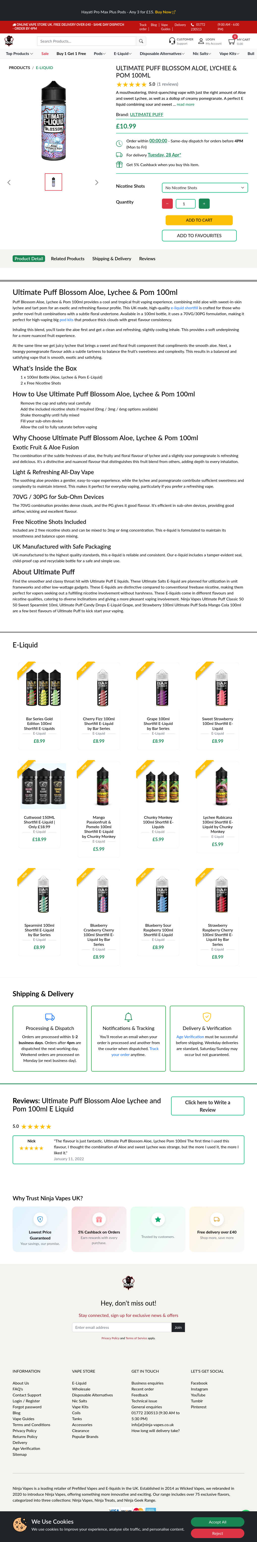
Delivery (180, 25)
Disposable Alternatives (92, 1394)
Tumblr (197, 1400)
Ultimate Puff (146, 114)
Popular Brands (85, 1436)
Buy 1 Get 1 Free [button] (71, 53)
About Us (21, 1383)
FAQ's (18, 1389)
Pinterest (198, 1406)
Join (178, 1327)
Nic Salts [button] (203, 53)
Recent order (142, 1389)
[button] (182, 84)
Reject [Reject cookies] (217, 1533)
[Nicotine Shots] (205, 188)
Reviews (147, 258)
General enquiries (146, 1406)
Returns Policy (25, 1436)
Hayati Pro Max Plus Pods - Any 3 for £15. (128, 11)
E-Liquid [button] (123, 53)
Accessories (82, 1424)
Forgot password (27, 1406)
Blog (154, 25)
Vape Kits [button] (229, 53)
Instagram (199, 1389)
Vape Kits (80, 1406)
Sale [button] (45, 53)
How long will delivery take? (155, 1430)
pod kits (67, 319)
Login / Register (26, 1400)
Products (19, 67)
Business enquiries (147, 1383)
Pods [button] (100, 53)
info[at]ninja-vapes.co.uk (152, 1424)
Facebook (199, 1383)
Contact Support (27, 1394)
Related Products (67, 258)
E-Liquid (44, 67)
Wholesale (81, 1389)
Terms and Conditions (31, 1424)
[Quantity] (186, 203)
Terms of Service (136, 1338)
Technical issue (144, 1400)
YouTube (198, 1394)
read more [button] (185, 104)
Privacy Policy (110, 1338)
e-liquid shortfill (184, 307)
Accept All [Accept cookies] (218, 1521)
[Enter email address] (122, 1327)
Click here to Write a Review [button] (207, 1106)
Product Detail (29, 258)
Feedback (139, 1394)
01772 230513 (198, 27)
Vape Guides (23, 1418)
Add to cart (199, 220)
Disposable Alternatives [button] (163, 53)
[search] (141, 41)
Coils (76, 1412)
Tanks (77, 1418)
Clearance (80, 1430)
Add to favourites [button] (199, 235)
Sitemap (20, 1454)
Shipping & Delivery (111, 258)
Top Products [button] (20, 53)
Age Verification (190, 1036)
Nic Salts (79, 1400)
